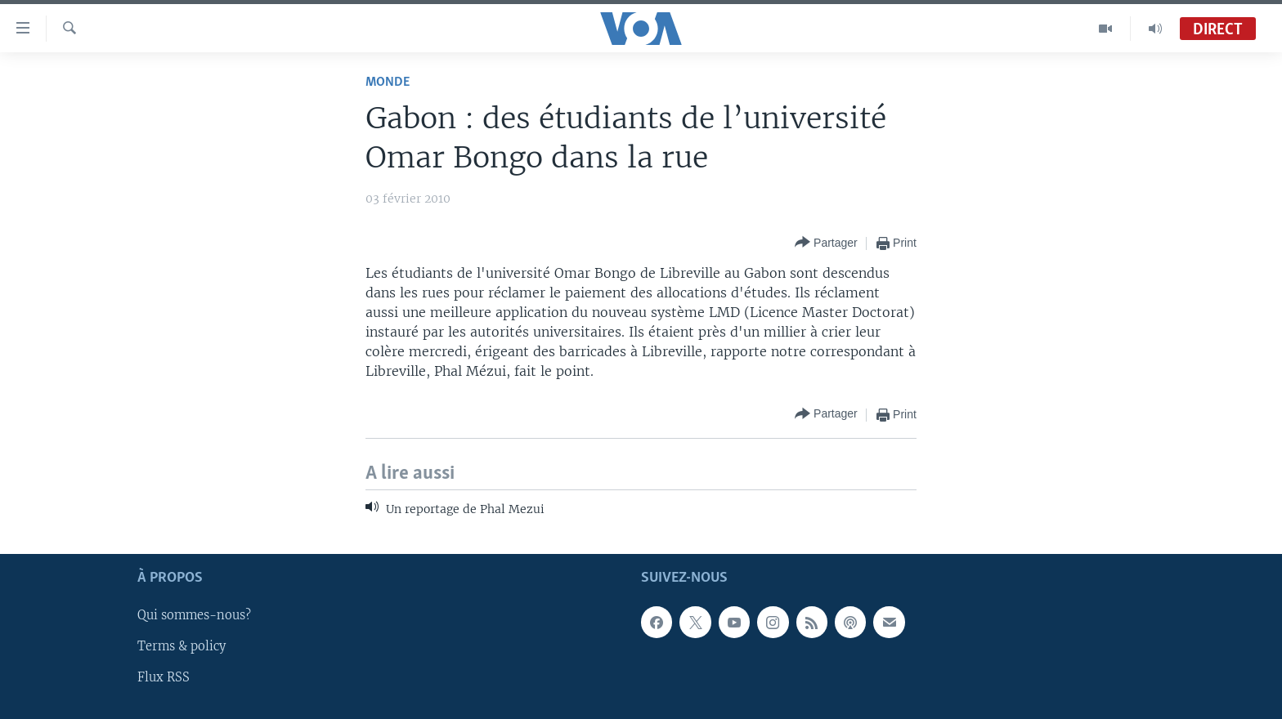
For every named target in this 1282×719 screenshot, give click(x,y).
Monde (387, 82)
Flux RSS (163, 677)
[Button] (826, 243)
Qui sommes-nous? (194, 615)
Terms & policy (181, 646)
